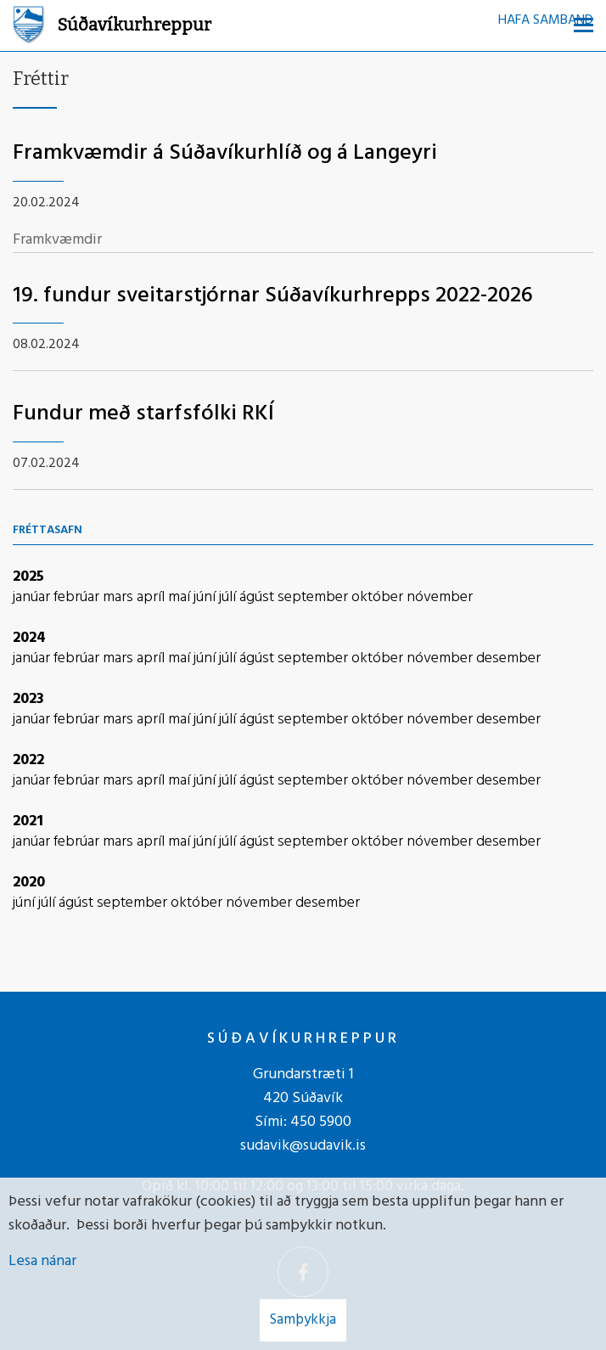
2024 (29, 638)
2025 (28, 577)
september (314, 597)
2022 (28, 760)
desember (508, 658)
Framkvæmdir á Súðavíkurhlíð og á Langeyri (225, 153)
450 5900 (320, 1122)
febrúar (78, 597)
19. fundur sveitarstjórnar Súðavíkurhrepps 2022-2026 (273, 295)
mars (120, 597)
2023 (28, 699)
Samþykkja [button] (303, 1319)
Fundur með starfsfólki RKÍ (143, 414)
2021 (28, 821)
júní (206, 597)
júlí (229, 597)
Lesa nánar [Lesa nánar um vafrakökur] (42, 1261)
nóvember (440, 597)
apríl (152, 597)
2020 (29, 882)
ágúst (258, 597)
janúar (33, 597)
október (379, 597)
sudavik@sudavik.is (303, 1145)
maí (181, 597)
